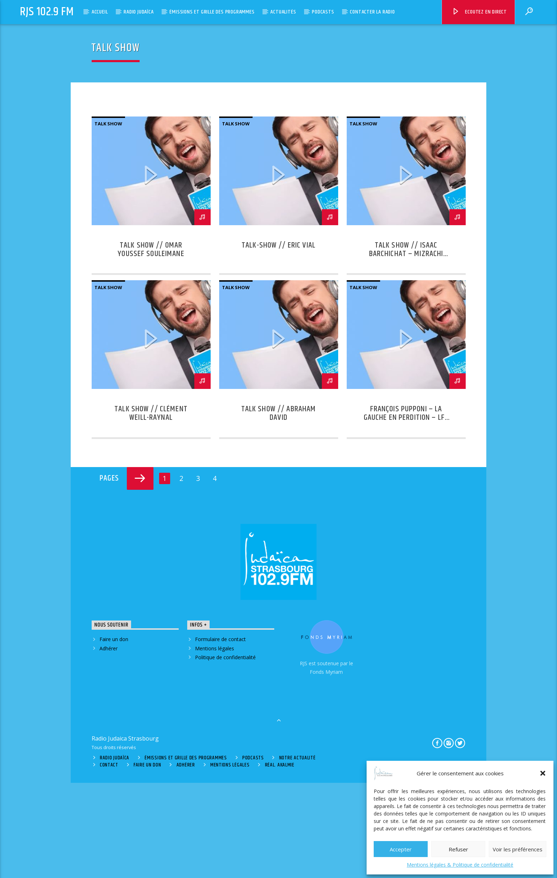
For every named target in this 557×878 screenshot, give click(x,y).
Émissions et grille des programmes (211, 11)
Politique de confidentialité (225, 752)
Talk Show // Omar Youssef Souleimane (151, 344)
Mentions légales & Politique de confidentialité (460, 864)
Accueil (100, 11)
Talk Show (108, 219)
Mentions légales (214, 743)
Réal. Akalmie (279, 860)
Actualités (283, 11)
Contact (109, 860)
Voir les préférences (517, 849)
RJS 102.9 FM (47, 12)
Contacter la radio (372, 11)
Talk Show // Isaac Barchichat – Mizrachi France (406, 349)
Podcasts (323, 11)
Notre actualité (297, 853)
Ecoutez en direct (479, 13)
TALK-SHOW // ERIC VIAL (278, 340)
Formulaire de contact (220, 734)
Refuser (458, 849)
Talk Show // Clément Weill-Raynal (151, 508)
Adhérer (108, 743)
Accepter (401, 849)
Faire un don (113, 734)
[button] (542, 773)
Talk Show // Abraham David (278, 508)
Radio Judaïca (138, 11)
